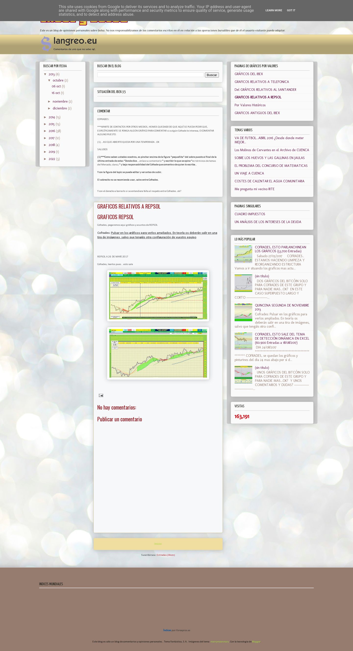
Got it (291, 10)
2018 (52, 145)
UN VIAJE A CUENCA (249, 173)
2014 (52, 117)
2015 (52, 124)
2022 (52, 159)
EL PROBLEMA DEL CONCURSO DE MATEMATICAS (271, 166)
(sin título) (262, 276)
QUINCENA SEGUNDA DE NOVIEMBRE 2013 (282, 307)
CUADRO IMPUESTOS (250, 214)
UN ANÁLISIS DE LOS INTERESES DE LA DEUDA (268, 222)
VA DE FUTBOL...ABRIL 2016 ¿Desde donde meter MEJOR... (269, 140)
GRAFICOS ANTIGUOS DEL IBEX (257, 113)
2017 (52, 138)
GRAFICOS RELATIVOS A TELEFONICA (262, 82)
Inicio (158, 543)
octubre (58, 80)
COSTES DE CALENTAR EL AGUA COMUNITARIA (269, 181)
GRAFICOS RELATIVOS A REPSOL (258, 97)
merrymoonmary (220, 641)
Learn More (273, 10)
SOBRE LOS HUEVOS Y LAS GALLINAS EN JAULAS (270, 158)
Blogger (256, 641)
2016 (52, 131)
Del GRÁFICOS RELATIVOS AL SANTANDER (265, 90)
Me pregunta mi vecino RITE (255, 189)
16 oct (56, 93)
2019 (52, 152)
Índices (167, 630)
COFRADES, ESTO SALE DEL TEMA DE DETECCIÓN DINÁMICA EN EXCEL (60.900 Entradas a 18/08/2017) (282, 338)
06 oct (57, 86)
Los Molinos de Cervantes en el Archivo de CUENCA (272, 150)
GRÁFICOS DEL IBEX (249, 74)
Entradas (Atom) (166, 555)
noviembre (61, 101)
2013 (52, 74)
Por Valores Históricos (250, 105)
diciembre (60, 108)
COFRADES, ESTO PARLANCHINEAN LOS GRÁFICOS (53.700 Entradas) (280, 249)
